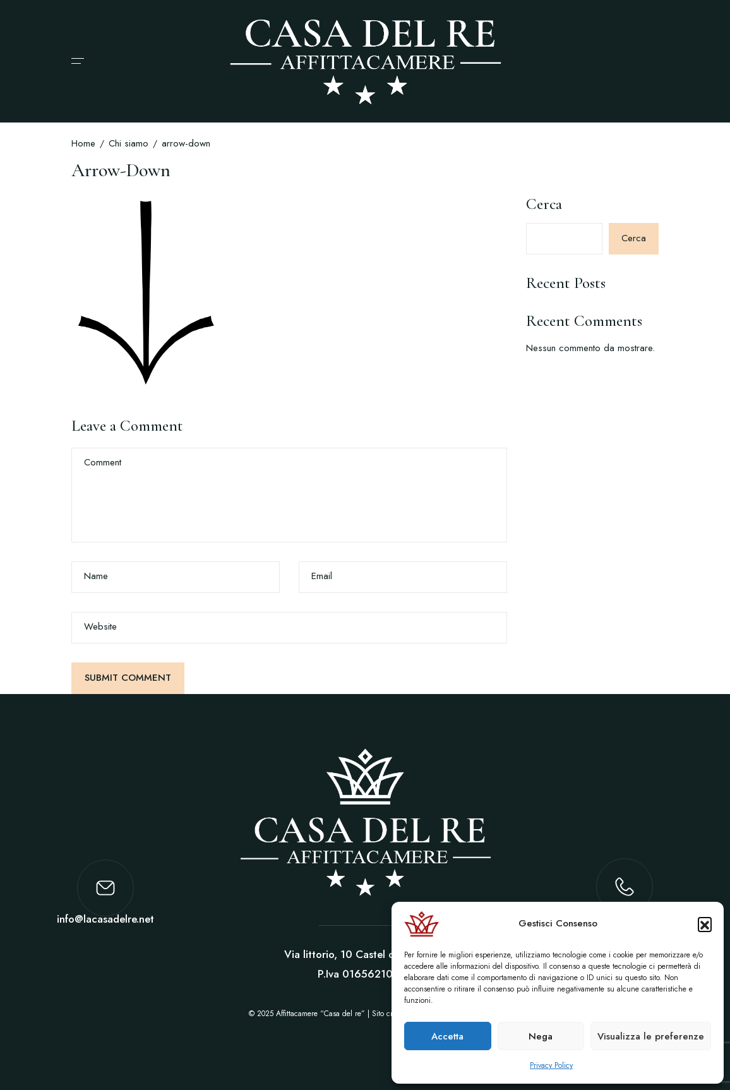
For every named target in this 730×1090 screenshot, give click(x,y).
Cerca (544, 204)
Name (96, 576)
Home (83, 143)
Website (100, 627)
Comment (102, 462)
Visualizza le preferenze (650, 1036)
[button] (704, 924)
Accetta (447, 1036)
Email (321, 576)
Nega (541, 1036)
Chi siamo (128, 143)
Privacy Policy (551, 1065)
